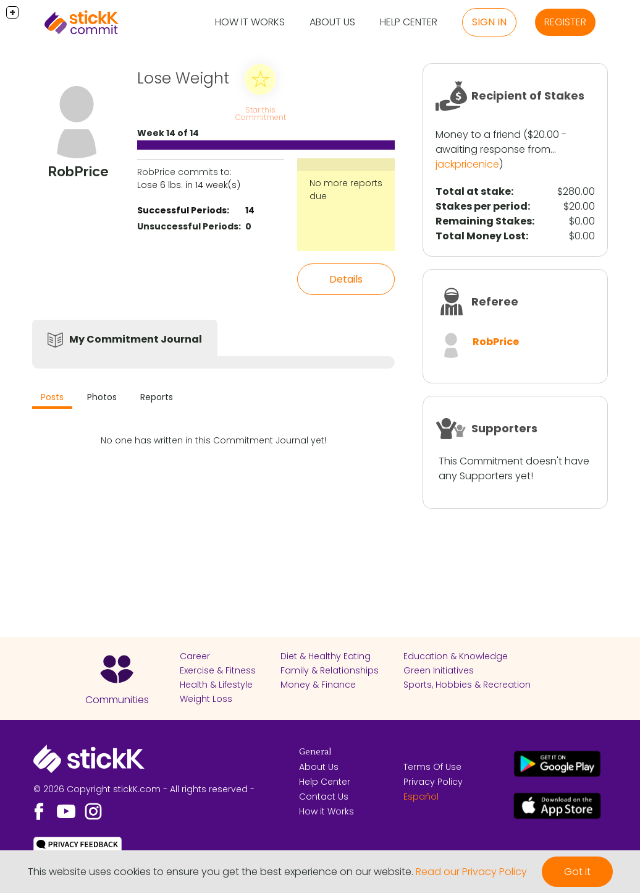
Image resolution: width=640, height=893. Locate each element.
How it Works (250, 22)
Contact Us (323, 796)
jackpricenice (467, 164)
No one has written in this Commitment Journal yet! (213, 440)
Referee (494, 301)
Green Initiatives (438, 670)
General (315, 752)
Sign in (489, 22)
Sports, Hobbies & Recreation (467, 684)
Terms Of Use (432, 767)
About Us (332, 22)
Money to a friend (478, 134)
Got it (577, 872)
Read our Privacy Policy (471, 872)
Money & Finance (318, 684)
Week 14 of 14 (168, 133)
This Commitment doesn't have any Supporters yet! (514, 468)
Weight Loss (206, 699)
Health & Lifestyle (216, 684)
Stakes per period (482, 206)
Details (346, 279)
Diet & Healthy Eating (325, 656)
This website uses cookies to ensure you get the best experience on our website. (220, 872)
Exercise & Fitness (218, 670)
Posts (52, 397)
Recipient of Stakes (527, 95)
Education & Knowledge (455, 656)
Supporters (504, 428)
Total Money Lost (481, 236)
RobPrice (496, 342)
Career (195, 656)
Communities (117, 700)
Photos (102, 397)
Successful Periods (182, 210)
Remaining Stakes (484, 221)
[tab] (52, 398)
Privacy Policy (433, 782)
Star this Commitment (260, 113)
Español (421, 796)
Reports (156, 397)
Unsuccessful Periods (187, 226)
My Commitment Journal (135, 339)
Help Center (408, 22)
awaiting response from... (496, 149)
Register (565, 22)
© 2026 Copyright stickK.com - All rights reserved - (144, 789)
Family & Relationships (329, 670)
